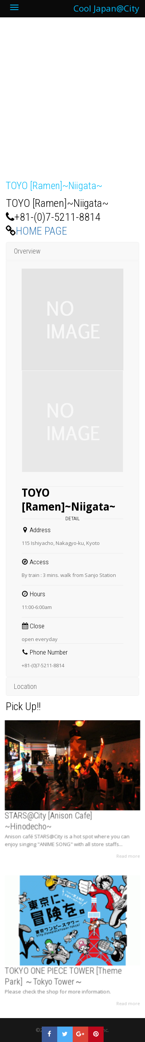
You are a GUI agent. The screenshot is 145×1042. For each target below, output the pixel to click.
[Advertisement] (72, 102)
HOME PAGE (41, 231)
